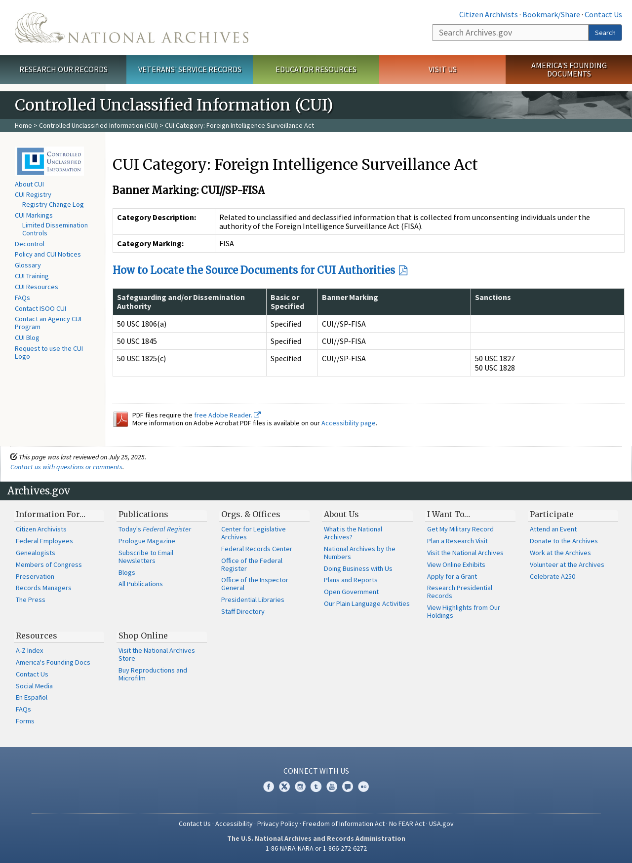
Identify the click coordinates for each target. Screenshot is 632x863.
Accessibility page (348, 422)
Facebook (269, 786)
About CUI (29, 184)
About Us (341, 514)
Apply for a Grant (452, 576)
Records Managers (44, 587)
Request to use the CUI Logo (49, 352)
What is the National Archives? (353, 533)
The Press (30, 599)
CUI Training (32, 275)
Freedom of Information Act (344, 823)
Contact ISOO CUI (40, 308)
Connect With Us (316, 771)
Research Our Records (63, 69)
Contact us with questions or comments (66, 466)
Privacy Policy (277, 823)
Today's (154, 529)
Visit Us (443, 69)
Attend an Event (553, 529)
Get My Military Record (460, 529)
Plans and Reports (351, 579)
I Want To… (448, 514)
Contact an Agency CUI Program (48, 322)
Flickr (363, 786)
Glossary (28, 265)
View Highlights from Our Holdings (463, 611)
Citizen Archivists (488, 14)
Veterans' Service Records (189, 69)
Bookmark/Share (551, 14)
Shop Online (143, 635)
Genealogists (35, 552)
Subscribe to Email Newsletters (145, 556)
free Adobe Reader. (227, 415)
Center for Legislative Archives (253, 533)
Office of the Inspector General (254, 583)
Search (605, 32)
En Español (31, 697)
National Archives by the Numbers (359, 552)
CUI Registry (33, 194)
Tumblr (316, 786)
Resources (36, 635)
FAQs (22, 297)
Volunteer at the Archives (567, 564)
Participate (552, 514)
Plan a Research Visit (457, 540)
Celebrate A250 (552, 576)
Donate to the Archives (564, 540)
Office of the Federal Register (251, 564)
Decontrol (29, 243)
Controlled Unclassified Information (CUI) (98, 125)
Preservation (35, 576)
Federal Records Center (256, 548)
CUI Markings (34, 215)
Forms (25, 720)
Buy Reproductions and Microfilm (152, 674)
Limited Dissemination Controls (55, 229)
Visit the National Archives (465, 552)
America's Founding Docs (53, 662)
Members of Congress (49, 564)
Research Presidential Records (459, 591)
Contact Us (603, 14)
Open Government (351, 591)
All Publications (140, 583)
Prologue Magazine (146, 540)
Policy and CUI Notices (48, 254)
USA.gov (441, 823)
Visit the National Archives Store (156, 654)
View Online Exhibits (456, 564)
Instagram (300, 786)
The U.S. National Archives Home (131, 27)
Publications (143, 514)
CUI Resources (36, 286)
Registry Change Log (53, 204)
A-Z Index (29, 650)
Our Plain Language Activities (367, 603)
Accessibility (234, 823)
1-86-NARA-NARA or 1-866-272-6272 (316, 848)
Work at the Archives (560, 552)
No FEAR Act (407, 823)
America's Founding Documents (569, 69)
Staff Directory (243, 611)
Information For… (50, 514)
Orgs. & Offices (250, 514)
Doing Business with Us (358, 568)
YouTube (332, 786)
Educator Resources (316, 69)
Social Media (34, 685)
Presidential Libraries (252, 599)
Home (23, 125)
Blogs (126, 572)
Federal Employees (44, 540)
